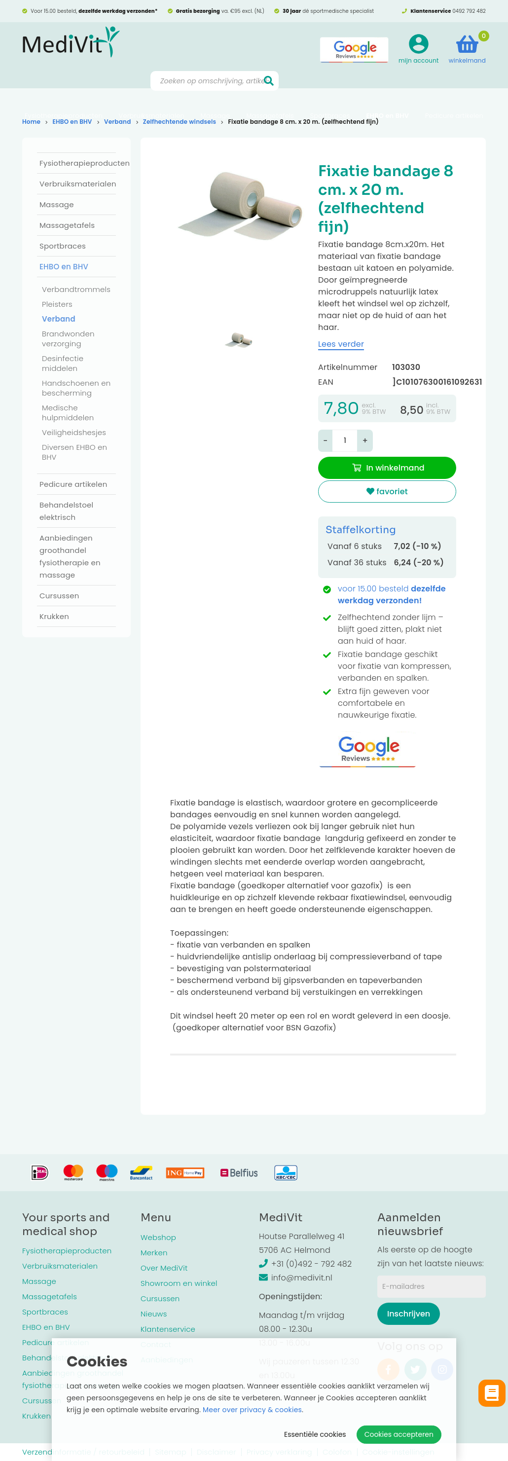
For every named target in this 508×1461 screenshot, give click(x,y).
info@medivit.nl (295, 1277)
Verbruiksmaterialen (151, 91)
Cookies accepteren (399, 1434)
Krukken (54, 616)
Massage (215, 91)
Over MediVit (164, 1268)
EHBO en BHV (387, 91)
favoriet (387, 491)
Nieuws (154, 1314)
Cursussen (59, 595)
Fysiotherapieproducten (64, 91)
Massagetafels (270, 91)
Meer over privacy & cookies (252, 1410)
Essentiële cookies (315, 1434)
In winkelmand (395, 468)
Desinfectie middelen (62, 363)
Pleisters (57, 304)
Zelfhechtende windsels (179, 121)
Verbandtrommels (76, 289)
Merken (154, 1252)
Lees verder (341, 344)
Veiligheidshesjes (74, 432)
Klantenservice (168, 1329)
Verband (117, 121)
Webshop (158, 1237)
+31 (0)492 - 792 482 (305, 1264)
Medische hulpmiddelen (68, 412)
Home (31, 121)
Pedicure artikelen (454, 91)
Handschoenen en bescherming (76, 388)
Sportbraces (330, 91)
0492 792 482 (469, 11)
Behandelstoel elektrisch (66, 511)
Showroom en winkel (179, 1283)
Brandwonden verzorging (68, 339)
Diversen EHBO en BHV (74, 452)
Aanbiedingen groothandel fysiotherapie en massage (70, 556)
